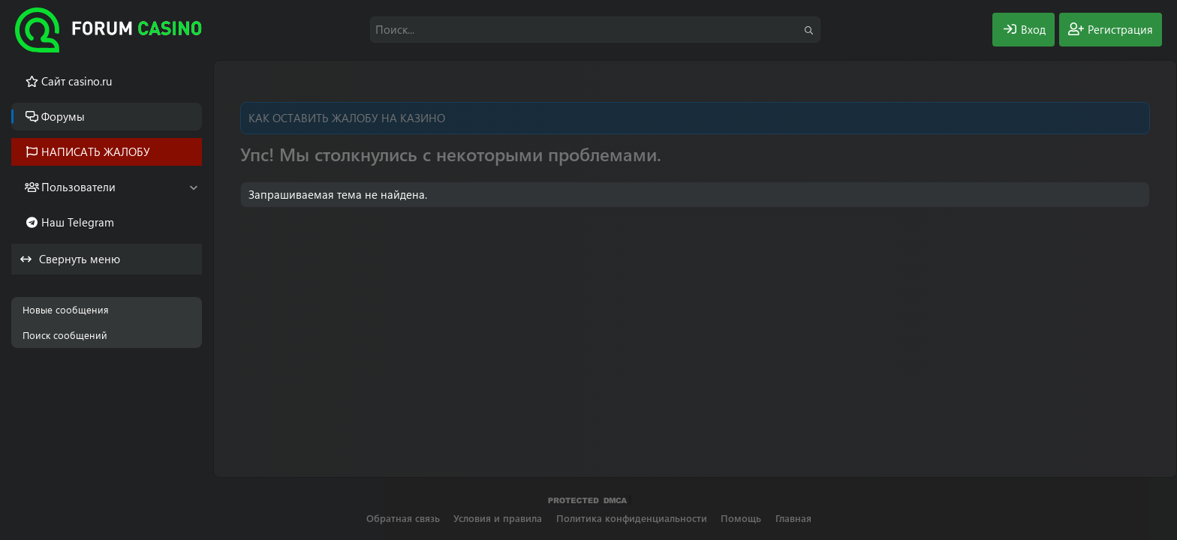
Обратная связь (403, 518)
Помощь (741, 518)
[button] (193, 187)
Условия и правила (497, 518)
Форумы (63, 116)
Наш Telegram (77, 222)
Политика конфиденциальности (631, 518)
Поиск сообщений (65, 334)
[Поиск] (595, 29)
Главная (793, 518)
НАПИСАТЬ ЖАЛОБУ (95, 151)
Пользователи (78, 186)
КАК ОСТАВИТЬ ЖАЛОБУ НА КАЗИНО (346, 117)
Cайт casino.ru (76, 81)
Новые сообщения (66, 309)
